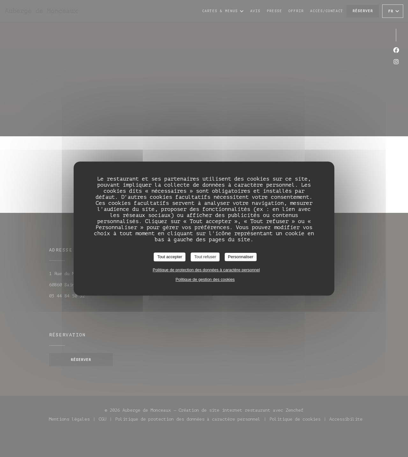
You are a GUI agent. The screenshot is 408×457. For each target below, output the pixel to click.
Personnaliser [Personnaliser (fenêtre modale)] (240, 256)
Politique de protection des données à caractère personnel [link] (206, 269)
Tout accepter (169, 256)
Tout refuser (205, 256)
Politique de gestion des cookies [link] (205, 279)
